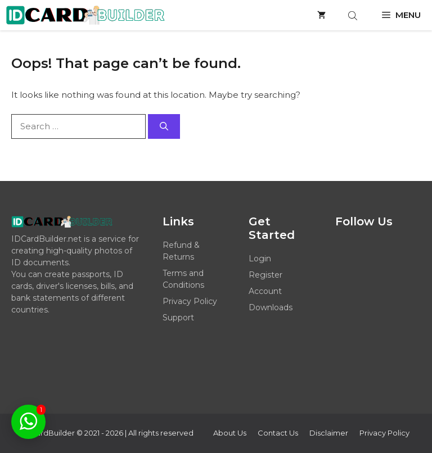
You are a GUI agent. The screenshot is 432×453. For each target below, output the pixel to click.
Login (260, 258)
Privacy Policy (190, 301)
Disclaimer (328, 432)
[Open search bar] (353, 15)
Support (178, 317)
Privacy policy (384, 432)
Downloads (270, 307)
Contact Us (278, 432)
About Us (229, 432)
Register (265, 275)
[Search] (164, 126)
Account (265, 291)
